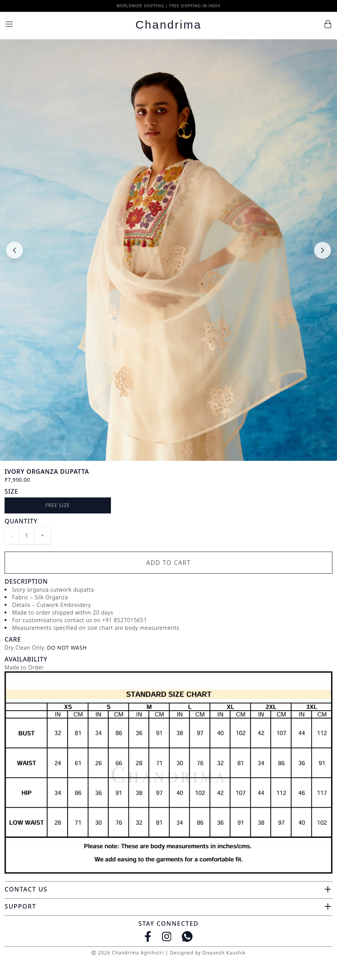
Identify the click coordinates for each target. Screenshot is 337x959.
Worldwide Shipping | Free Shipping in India (168, 5)
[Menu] (9, 24)
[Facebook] (147, 936)
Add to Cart (168, 562)
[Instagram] (167, 936)
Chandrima (168, 24)
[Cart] (327, 24)
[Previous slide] (14, 250)
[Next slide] (322, 250)
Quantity (21, 521)
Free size (57, 505)
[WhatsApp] (187, 936)
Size (11, 491)
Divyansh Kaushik (224, 952)
